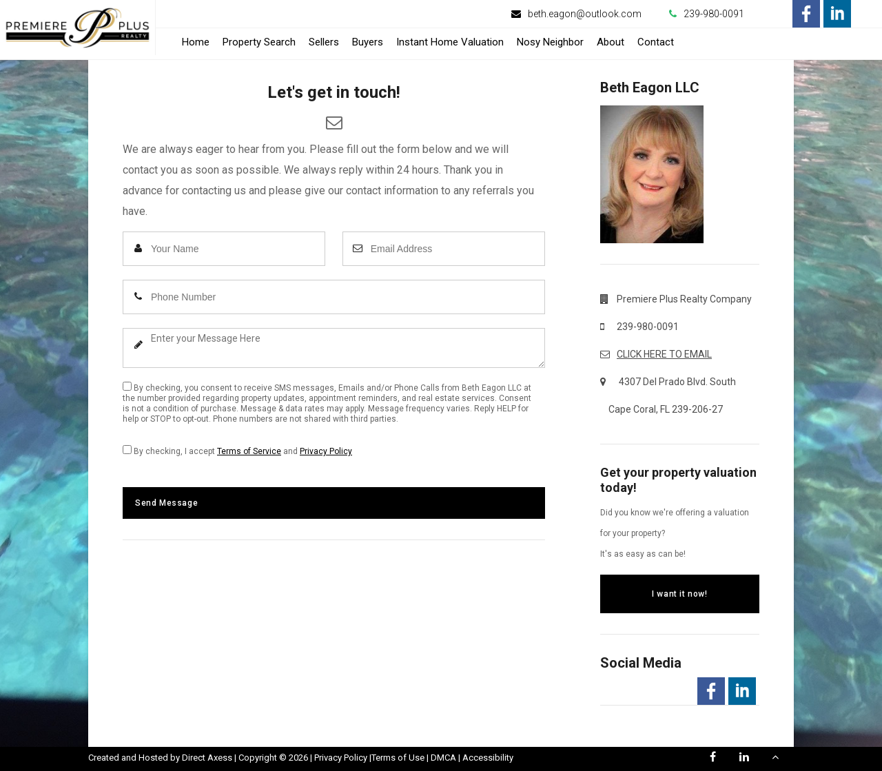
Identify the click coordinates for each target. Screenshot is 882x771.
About (610, 42)
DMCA (443, 757)
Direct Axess (207, 757)
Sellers (324, 42)
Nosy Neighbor (550, 42)
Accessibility (487, 757)
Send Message (166, 503)
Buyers (367, 42)
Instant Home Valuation (450, 42)
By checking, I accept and (237, 450)
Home (195, 42)
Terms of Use (397, 757)
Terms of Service (249, 451)
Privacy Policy (326, 451)
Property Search (259, 42)
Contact (655, 42)
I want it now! (679, 594)
